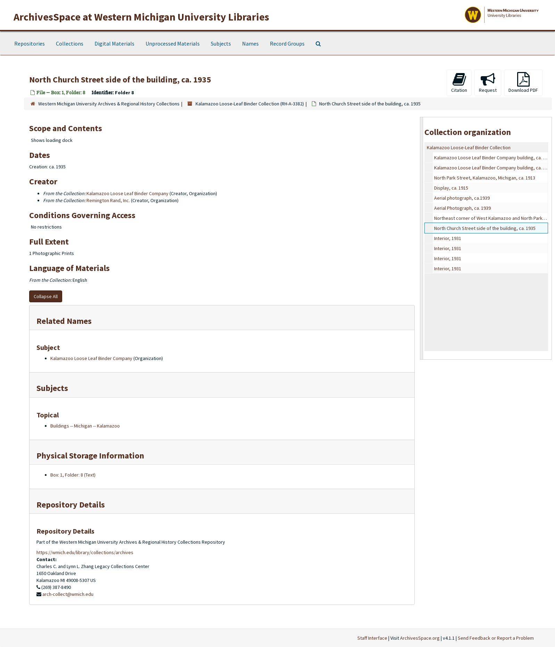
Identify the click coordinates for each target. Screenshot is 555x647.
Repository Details (70, 504)
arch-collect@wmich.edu (67, 594)
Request (488, 82)
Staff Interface (372, 638)
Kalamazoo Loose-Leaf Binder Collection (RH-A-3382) (250, 104)
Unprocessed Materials (173, 43)
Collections (69, 43)
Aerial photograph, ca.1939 (462, 198)
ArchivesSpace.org (420, 638)
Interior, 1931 (447, 238)
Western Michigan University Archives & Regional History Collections (109, 104)
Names (250, 43)
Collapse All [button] (46, 296)
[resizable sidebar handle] (421, 238)
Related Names (64, 320)
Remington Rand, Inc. (108, 200)
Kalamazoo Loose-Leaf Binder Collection (469, 147)
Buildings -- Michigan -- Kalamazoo (85, 426)
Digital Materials (114, 43)
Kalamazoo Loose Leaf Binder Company (127, 193)
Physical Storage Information (90, 455)
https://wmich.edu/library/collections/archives (84, 552)
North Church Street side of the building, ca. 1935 (485, 228)
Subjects (221, 43)
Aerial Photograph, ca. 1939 (462, 208)
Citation (459, 82)
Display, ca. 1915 (451, 188)
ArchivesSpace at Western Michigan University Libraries (141, 16)
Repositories (29, 43)
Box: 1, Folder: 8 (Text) (73, 475)
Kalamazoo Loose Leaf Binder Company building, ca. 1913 (493, 168)
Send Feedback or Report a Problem (496, 638)
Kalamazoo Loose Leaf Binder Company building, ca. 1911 (493, 157)
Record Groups (287, 43)
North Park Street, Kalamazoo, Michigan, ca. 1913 (484, 178)
